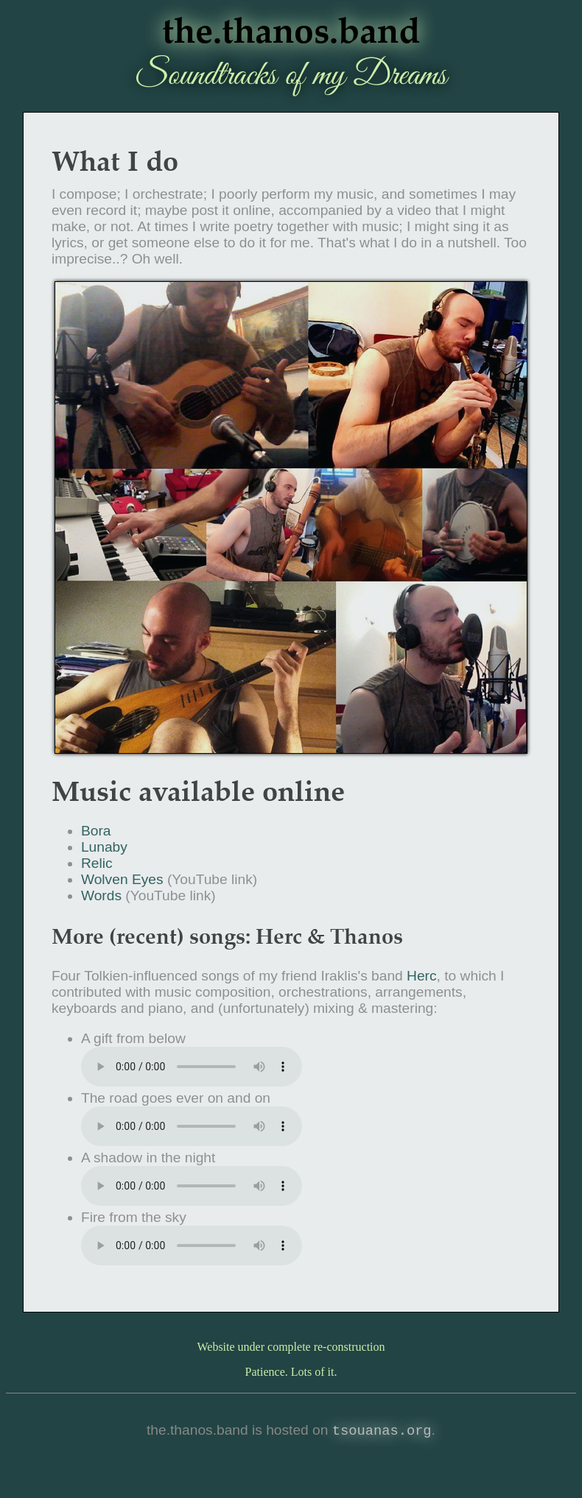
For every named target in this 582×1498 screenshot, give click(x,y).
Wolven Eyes (122, 879)
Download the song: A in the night (191, 1186)
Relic (97, 863)
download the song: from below (191, 1067)
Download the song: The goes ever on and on (191, 1126)
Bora (96, 830)
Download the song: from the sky (191, 1245)
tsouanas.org (382, 1431)
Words (101, 895)
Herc (422, 975)
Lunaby (104, 847)
